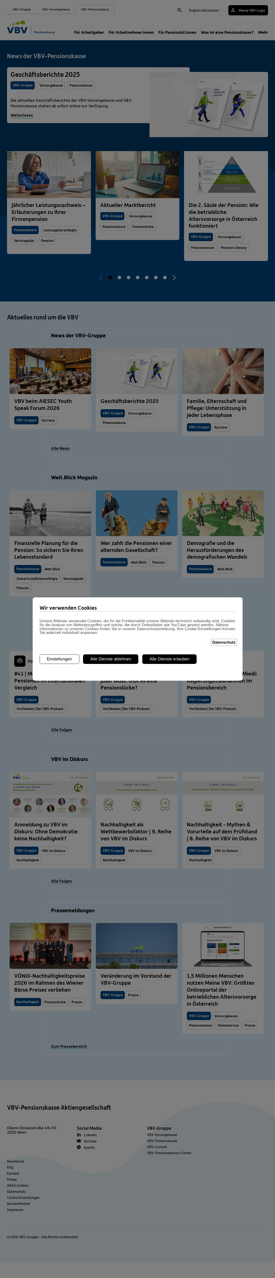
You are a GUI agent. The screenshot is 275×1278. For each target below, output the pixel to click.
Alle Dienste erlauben (169, 656)
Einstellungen (59, 656)
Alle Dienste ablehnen (110, 656)
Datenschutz (223, 640)
